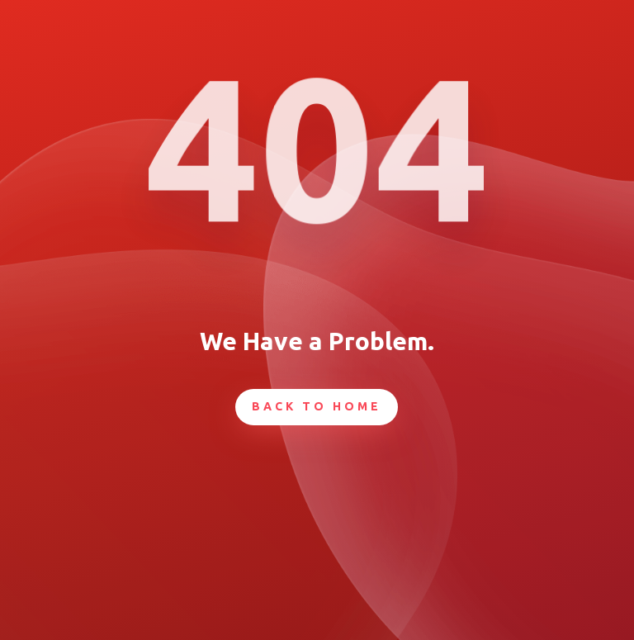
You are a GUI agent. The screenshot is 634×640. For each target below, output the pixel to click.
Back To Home (316, 406)
